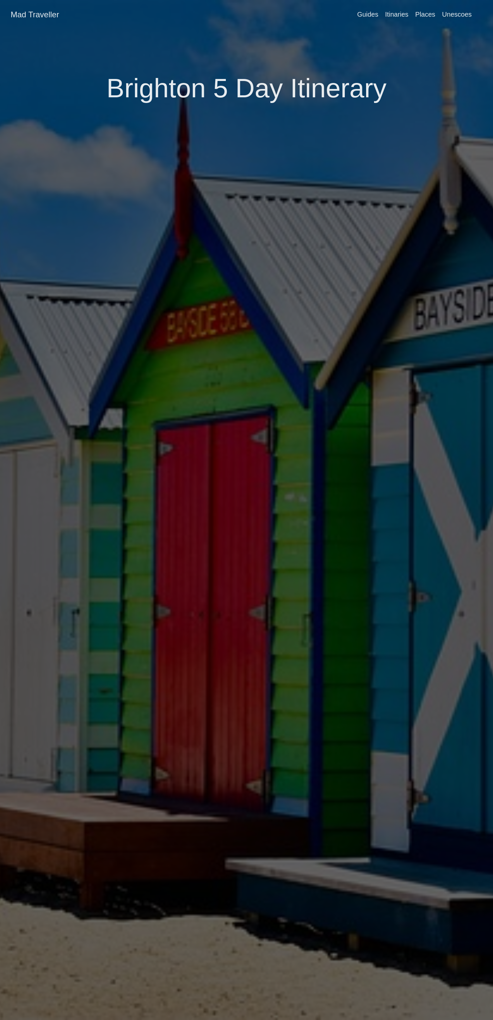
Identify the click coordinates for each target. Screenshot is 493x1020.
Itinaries (396, 14)
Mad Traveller (35, 14)
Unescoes (457, 14)
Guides (367, 14)
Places (425, 14)
